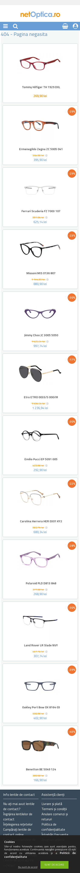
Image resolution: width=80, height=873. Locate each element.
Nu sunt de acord (27, 867)
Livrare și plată (51, 803)
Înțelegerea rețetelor (18, 824)
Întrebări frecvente (54, 834)
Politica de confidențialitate (53, 827)
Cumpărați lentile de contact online (17, 832)
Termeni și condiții (54, 808)
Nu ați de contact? (18, 806)
